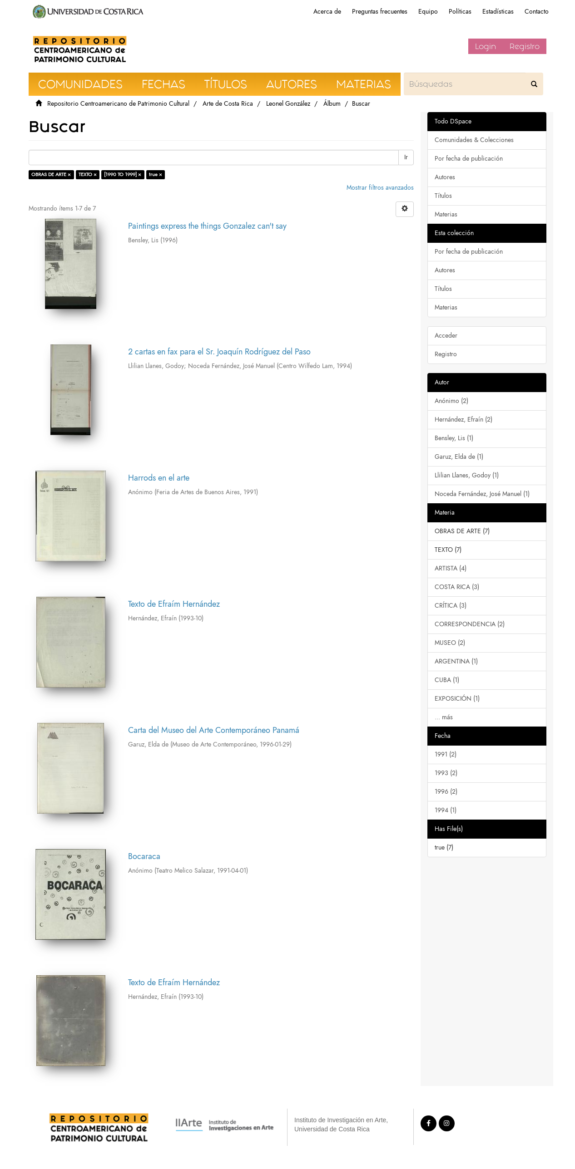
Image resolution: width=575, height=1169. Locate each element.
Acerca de (327, 11)
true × (155, 174)
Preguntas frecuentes (379, 11)
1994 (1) (445, 810)
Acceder (446, 335)
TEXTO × (88, 174)
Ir (406, 157)
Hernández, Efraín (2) (463, 419)
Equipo (428, 11)
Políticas (460, 11)
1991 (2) (445, 754)
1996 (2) (446, 791)
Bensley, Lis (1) (454, 438)
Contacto (537, 11)
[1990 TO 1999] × (122, 174)
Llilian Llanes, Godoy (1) (467, 475)
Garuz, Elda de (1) (459, 456)
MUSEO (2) (450, 643)
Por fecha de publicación (469, 158)
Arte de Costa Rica (228, 103)
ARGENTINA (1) (456, 661)
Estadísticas (498, 11)
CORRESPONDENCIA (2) (470, 624)
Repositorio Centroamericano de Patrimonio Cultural (118, 103)
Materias (446, 214)
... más (444, 717)
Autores (445, 177)
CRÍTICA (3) (450, 605)
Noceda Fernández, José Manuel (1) (482, 494)
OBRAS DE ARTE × (51, 174)
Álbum (332, 103)
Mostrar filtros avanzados (380, 187)
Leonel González (288, 103)
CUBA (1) (447, 680)
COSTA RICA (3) (457, 587)
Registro (525, 46)
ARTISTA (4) (450, 568)
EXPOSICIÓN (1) (457, 698)
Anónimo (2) (451, 401)
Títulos (443, 196)
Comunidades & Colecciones (474, 140)
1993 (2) (446, 773)
